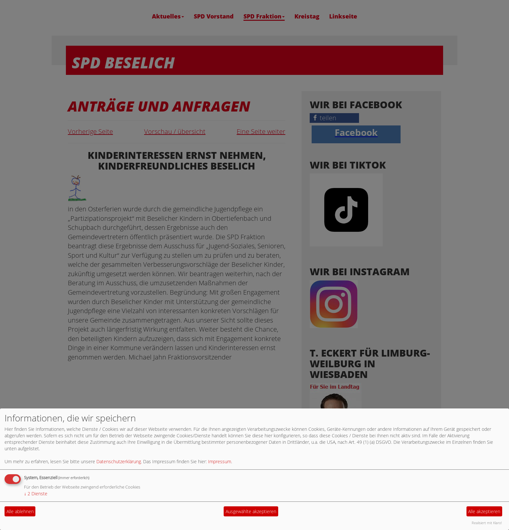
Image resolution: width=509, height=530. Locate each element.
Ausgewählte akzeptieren (251, 511)
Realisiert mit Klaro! (487, 522)
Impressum (219, 461)
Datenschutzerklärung (118, 461)
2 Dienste (35, 493)
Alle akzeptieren (484, 511)
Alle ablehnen (20, 511)
